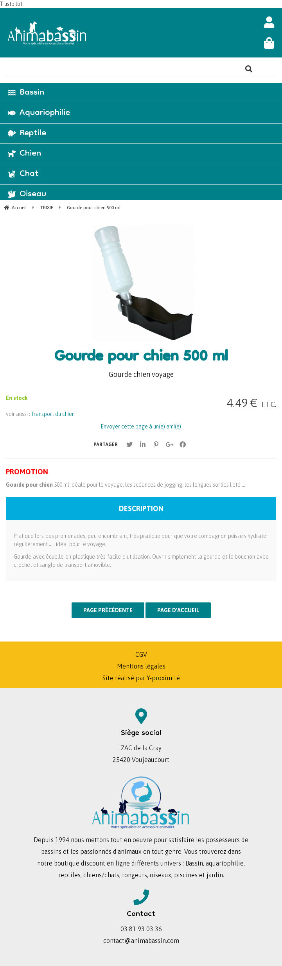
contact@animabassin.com (141, 940)
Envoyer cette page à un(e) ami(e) (141, 426)
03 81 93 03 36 (141, 928)
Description (141, 508)
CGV (141, 654)
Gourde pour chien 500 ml (141, 358)
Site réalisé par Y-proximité (141, 677)
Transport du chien (53, 414)
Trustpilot (11, 4)
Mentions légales (141, 666)
